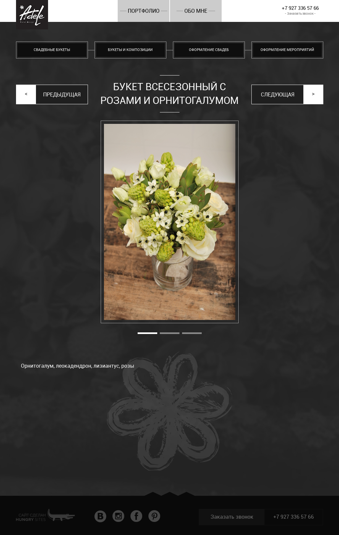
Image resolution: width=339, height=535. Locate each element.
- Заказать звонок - (300, 13)
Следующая (277, 95)
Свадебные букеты (52, 50)
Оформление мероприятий (287, 50)
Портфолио (144, 11)
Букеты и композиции (130, 50)
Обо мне (195, 11)
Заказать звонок (232, 517)
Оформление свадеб (209, 50)
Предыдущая (61, 95)
